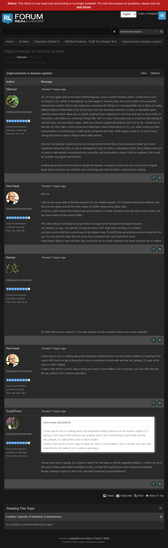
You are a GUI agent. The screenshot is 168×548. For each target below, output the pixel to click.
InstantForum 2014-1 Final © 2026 (89, 538)
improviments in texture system (141, 41)
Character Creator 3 (46, 41)
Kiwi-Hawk (12, 186)
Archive (24, 41)
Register (153, 13)
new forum (83, 7)
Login (141, 13)
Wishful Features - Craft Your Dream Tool (90, 41)
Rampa (10, 257)
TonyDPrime (14, 411)
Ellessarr (22, 57)
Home (10, 41)
